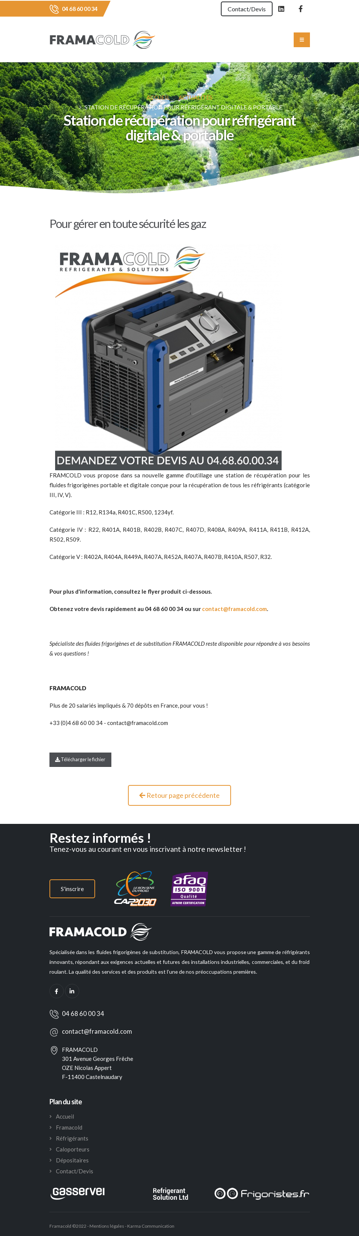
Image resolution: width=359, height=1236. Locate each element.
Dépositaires (72, 1160)
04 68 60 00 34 (80, 8)
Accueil (158, 97)
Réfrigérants (72, 1138)
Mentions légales (106, 1226)
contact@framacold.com (97, 1031)
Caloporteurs (72, 1149)
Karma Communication (150, 1226)
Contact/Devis (246, 8)
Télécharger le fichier (80, 759)
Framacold (69, 1127)
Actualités (196, 97)
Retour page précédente (179, 795)
